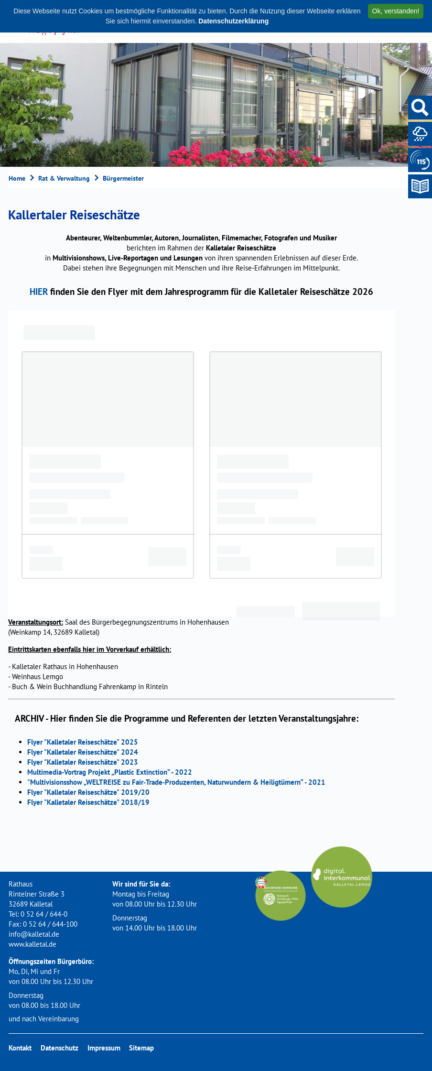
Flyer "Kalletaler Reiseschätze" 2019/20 (88, 792)
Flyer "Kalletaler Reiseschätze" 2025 (82, 741)
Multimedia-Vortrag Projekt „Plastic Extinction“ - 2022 (109, 772)
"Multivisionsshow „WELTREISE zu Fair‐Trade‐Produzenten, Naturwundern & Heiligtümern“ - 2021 (176, 782)
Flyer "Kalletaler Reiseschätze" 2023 (82, 762)
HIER (39, 291)
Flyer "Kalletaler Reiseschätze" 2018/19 (88, 802)
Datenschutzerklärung (233, 21)
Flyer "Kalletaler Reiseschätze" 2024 (82, 752)
